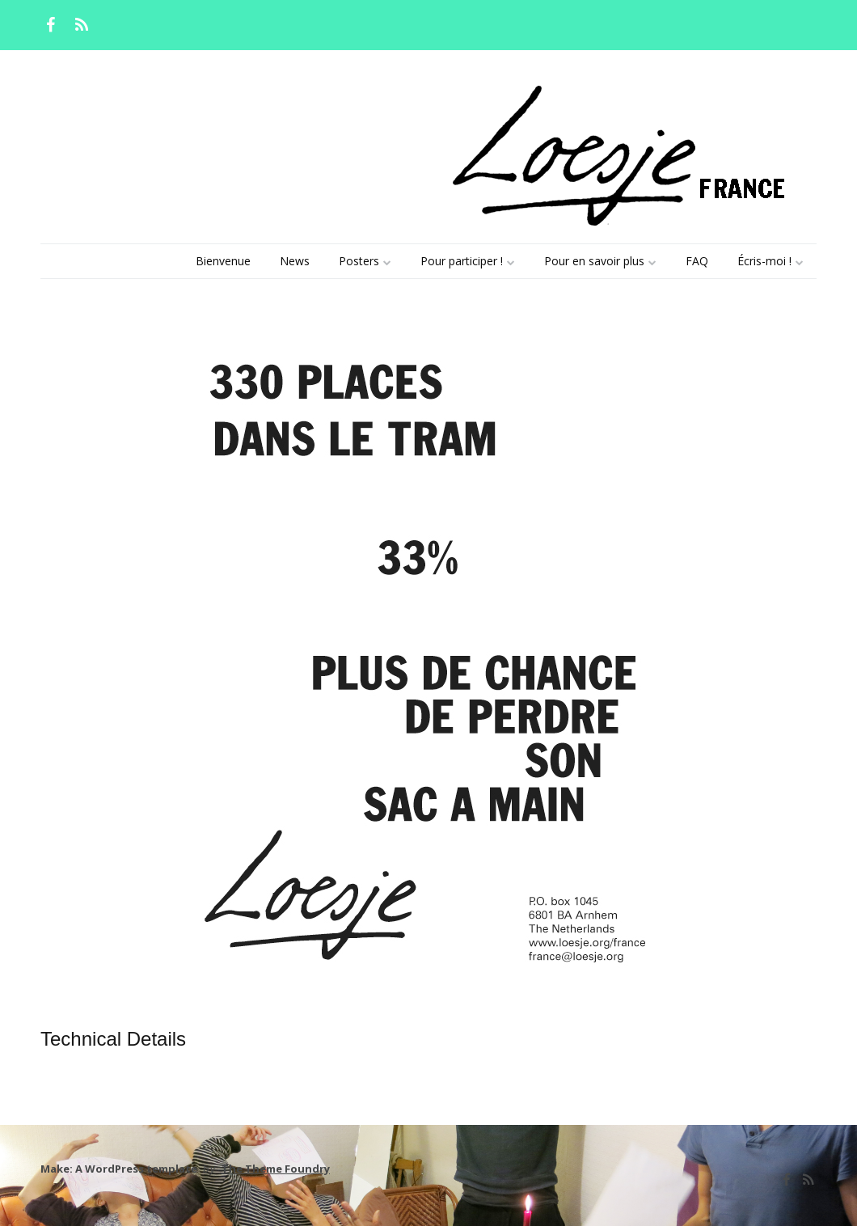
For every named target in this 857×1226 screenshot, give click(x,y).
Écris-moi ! (764, 260)
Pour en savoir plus (594, 260)
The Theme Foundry (276, 1168)
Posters (359, 260)
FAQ (697, 260)
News (295, 260)
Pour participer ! (461, 260)
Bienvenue (223, 260)
